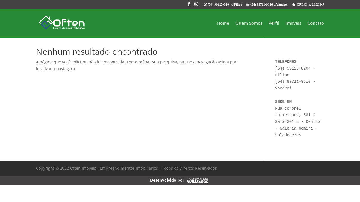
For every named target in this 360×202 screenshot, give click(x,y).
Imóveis (293, 23)
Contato (315, 23)
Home (223, 23)
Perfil (274, 23)
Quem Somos (248, 23)
